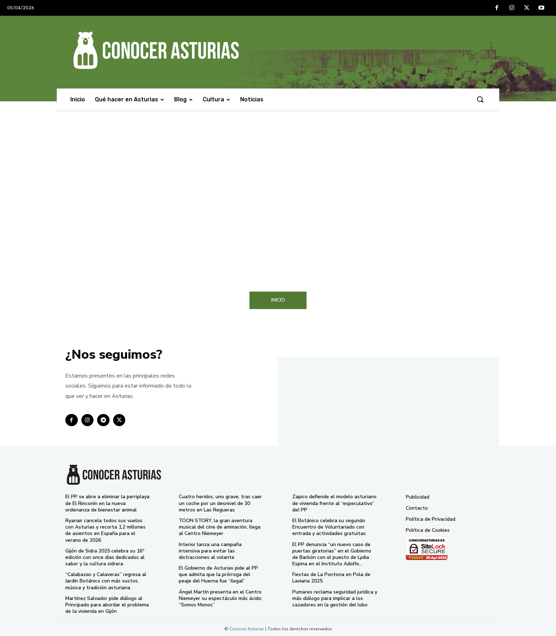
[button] (480, 99)
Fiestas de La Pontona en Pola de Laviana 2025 (331, 577)
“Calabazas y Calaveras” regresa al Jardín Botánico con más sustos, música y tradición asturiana (105, 581)
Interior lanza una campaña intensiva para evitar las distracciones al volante (210, 551)
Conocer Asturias (246, 629)
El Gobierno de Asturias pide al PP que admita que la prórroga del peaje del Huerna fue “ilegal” (218, 574)
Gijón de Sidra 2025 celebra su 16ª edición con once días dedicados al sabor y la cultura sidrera (105, 557)
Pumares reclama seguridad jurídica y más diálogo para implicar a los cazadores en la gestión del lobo (334, 598)
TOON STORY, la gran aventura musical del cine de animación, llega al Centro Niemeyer (220, 527)
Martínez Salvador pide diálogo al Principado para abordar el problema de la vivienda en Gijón (107, 605)
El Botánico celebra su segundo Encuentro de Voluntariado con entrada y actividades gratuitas (329, 527)
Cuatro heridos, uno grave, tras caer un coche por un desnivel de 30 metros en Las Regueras (220, 503)
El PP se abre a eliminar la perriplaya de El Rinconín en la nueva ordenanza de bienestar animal (107, 503)
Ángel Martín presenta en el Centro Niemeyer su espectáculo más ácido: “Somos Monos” (220, 598)
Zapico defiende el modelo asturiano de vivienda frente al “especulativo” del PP (334, 503)
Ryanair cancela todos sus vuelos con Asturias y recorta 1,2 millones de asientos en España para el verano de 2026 (105, 530)
